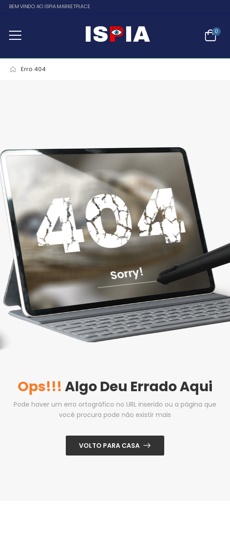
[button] (15, 35)
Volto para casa (109, 445)
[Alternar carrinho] (210, 35)
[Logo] (117, 35)
